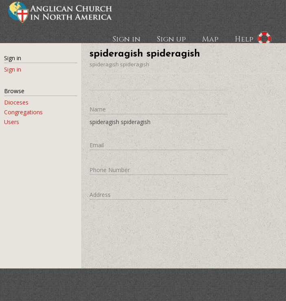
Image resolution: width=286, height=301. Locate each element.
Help (244, 38)
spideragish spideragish (119, 64)
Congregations (23, 112)
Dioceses (16, 102)
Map (210, 38)
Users (11, 122)
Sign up (171, 38)
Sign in (126, 38)
